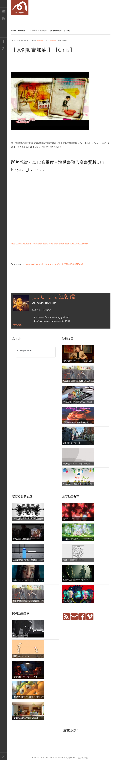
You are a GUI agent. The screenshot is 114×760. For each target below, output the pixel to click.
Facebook (3, 41)
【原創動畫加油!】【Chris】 (43, 49)
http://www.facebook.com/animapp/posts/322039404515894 (53, 264)
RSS (3, 18)
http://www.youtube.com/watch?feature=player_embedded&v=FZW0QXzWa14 (49, 243)
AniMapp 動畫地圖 (19, 7)
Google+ (3, 48)
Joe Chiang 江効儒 (53, 296)
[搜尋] (32, 350)
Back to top (3, 756)
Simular (73, 757)
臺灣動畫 (43, 30)
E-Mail (3, 11)
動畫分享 (33, 30)
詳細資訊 (17, 324)
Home (13, 30)
